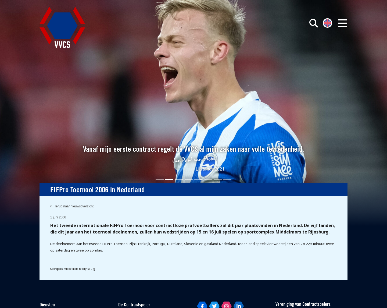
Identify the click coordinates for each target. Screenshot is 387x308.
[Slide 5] (198, 179)
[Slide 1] (160, 179)
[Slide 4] (189, 179)
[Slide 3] (179, 179)
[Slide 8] (227, 179)
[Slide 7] (218, 179)
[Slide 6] (208, 179)
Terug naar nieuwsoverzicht (72, 206)
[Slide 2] (169, 179)
